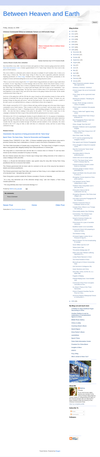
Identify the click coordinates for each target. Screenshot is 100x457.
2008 (73, 44)
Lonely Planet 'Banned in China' (82, 257)
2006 (73, 50)
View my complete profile (76, 404)
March (75, 75)
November (76, 54)
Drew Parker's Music (78, 332)
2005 (73, 301)
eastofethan (75, 335)
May (74, 70)
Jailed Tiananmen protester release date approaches (83, 84)
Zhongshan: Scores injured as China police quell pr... (83, 178)
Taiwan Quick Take (78, 247)
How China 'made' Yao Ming (81, 135)
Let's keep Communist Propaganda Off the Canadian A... (84, 199)
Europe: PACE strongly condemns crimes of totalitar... (83, 103)
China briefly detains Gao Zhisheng (83, 211)
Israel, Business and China (81, 269)
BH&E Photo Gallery (77, 320)
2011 (73, 36)
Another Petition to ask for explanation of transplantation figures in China (81, 315)
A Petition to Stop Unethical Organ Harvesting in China (82, 309)
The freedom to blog (79, 233)
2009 (73, 42)
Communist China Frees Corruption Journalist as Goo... (83, 283)
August (75, 62)
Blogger (58, 451)
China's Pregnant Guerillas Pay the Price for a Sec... (83, 292)
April (74, 73)
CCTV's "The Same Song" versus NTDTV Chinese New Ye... (83, 161)
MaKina (82, 388)
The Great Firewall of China (81, 259)
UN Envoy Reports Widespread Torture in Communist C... (84, 296)
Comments (75, 414)
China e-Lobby (76, 323)
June (74, 68)
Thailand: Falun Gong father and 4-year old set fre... (83, 186)
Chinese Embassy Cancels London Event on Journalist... (83, 165)
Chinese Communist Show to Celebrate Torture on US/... (81, 203)
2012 (73, 34)
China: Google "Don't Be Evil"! (82, 124)
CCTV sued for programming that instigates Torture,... (82, 138)
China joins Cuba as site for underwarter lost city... (81, 190)
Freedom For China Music (79, 344)
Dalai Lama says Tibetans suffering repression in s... (83, 253)
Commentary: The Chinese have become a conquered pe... (82, 214)
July (74, 65)
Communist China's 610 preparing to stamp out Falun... (84, 230)
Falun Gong (21, 76)
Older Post (60, 205)
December (76, 52)
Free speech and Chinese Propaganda (84, 142)
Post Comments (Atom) (18, 209)
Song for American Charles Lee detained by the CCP (82, 219)
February (76, 78)
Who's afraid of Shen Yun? (80, 356)
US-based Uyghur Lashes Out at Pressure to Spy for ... (82, 237)
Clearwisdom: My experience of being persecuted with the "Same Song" (26, 134)
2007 (73, 47)
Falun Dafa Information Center (11, 68)
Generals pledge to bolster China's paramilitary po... (83, 169)
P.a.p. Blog (74, 353)
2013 (73, 31)
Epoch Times (75, 338)
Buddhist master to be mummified (83, 226)
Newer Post (8, 205)
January (75, 81)
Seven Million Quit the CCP (81, 245)
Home (34, 205)
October (75, 57)
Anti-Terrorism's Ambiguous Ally (82, 266)
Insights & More (76, 347)
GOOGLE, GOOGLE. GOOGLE (82, 87)
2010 (73, 39)
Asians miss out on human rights (82, 157)
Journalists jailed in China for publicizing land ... (81, 154)
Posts (73, 411)
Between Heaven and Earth (41, 13)
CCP (27, 82)
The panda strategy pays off (81, 250)
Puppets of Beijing (78, 276)
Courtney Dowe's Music (79, 326)
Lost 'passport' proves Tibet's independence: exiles (81, 182)
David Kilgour (75, 329)
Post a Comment (12, 196)
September (76, 60)
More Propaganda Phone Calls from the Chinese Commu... (83, 120)
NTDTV (73, 350)
